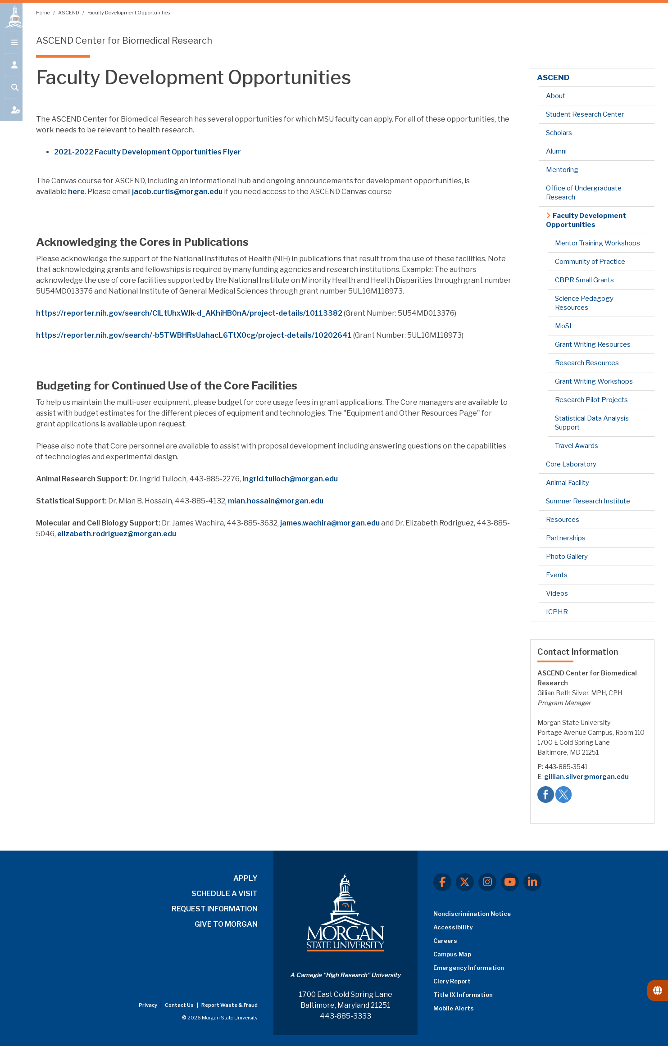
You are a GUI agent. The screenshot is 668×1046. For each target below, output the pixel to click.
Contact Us (180, 1005)
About (555, 96)
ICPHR (557, 612)
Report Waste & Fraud (229, 1005)
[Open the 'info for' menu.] (11, 73)
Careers (445, 940)
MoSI (563, 326)
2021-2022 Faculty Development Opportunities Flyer (147, 152)
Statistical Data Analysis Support (592, 422)
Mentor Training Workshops (597, 243)
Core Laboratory (571, 464)
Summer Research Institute (588, 501)
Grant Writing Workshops (594, 381)
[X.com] (465, 882)
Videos (557, 593)
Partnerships (566, 538)
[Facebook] (442, 882)
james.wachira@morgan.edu (330, 523)
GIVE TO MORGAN (226, 924)
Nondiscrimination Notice (472, 913)
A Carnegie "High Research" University (345, 974)
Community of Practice (590, 262)
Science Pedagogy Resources (584, 303)
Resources (562, 520)
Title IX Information (463, 994)
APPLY (245, 878)
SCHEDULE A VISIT (224, 893)
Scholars (559, 133)
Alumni (556, 151)
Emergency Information (468, 967)
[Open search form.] (11, 95)
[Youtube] (510, 882)
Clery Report (452, 981)
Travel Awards (576, 446)
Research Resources (587, 363)
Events (557, 575)
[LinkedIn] (532, 882)
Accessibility (453, 927)
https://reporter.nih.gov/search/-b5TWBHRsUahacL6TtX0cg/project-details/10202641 (194, 335)
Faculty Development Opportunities (128, 12)
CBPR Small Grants (584, 280)
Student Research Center (585, 114)
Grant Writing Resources (593, 344)
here (76, 191)
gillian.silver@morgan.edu (586, 776)
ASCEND (69, 12)
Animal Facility (567, 483)
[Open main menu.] (11, 50)
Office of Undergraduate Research (584, 192)
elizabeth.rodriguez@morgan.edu (116, 534)
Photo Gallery (567, 556)
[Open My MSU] (11, 118)
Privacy (148, 1005)
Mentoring (562, 170)
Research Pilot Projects (591, 400)
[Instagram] (487, 882)
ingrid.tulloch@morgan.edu (290, 479)
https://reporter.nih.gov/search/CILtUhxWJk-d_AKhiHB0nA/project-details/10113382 (189, 313)
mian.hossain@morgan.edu (275, 501)
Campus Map (452, 954)
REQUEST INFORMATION (215, 909)
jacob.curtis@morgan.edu (177, 191)
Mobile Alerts (453, 1008)
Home (43, 12)
